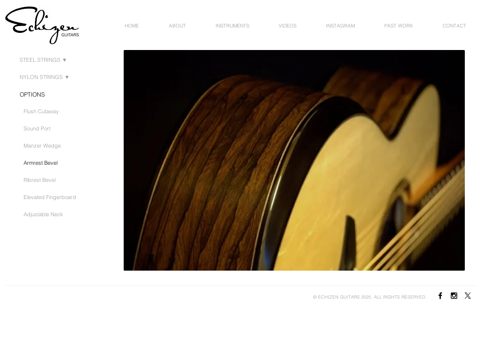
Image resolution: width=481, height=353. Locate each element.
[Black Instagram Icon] (454, 295)
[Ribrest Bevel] (41, 180)
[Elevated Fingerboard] (52, 197)
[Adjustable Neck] (46, 214)
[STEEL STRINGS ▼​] (45, 60)
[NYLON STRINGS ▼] (47, 77)
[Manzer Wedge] (44, 146)
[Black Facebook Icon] (440, 295)
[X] (467, 295)
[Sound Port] (38, 129)
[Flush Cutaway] (43, 112)
